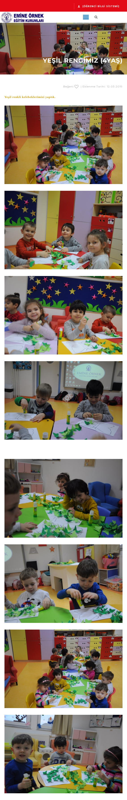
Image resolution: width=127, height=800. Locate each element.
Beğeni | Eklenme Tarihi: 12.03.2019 (93, 86)
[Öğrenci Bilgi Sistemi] (98, 6)
